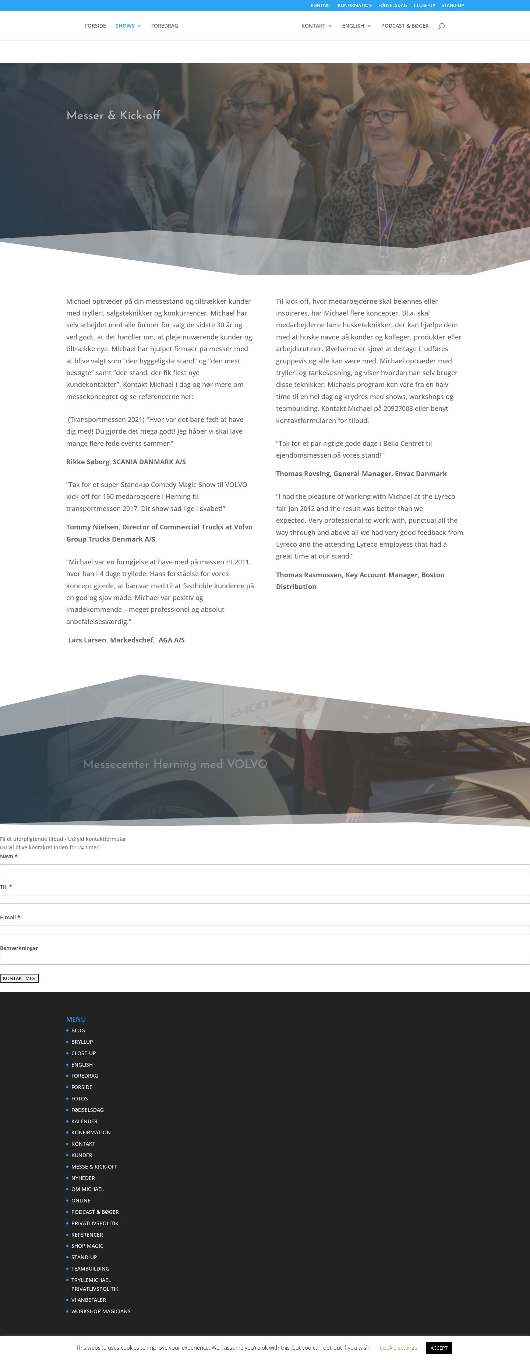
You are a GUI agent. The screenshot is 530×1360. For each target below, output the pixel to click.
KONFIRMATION (355, 5)
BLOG (78, 1030)
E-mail (10, 917)
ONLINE (81, 1200)
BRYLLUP (82, 1041)
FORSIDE (99, 26)
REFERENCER (87, 1234)
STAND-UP (453, 5)
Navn (9, 856)
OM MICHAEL (87, 1188)
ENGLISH (414, 26)
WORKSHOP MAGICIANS (101, 1311)
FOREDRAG (168, 26)
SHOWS (129, 26)
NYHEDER (83, 1177)
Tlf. (6, 886)
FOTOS (79, 1098)
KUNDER (81, 1155)
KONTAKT (321, 5)
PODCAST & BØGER (265, 43)
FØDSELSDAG (392, 5)
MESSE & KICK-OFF (94, 1166)
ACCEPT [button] (439, 1348)
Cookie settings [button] (398, 1347)
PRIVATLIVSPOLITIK (95, 1223)
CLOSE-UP (424, 5)
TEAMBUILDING (90, 1268)
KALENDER (84, 1121)
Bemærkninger (19, 947)
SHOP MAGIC (87, 1245)
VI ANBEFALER (88, 1299)
